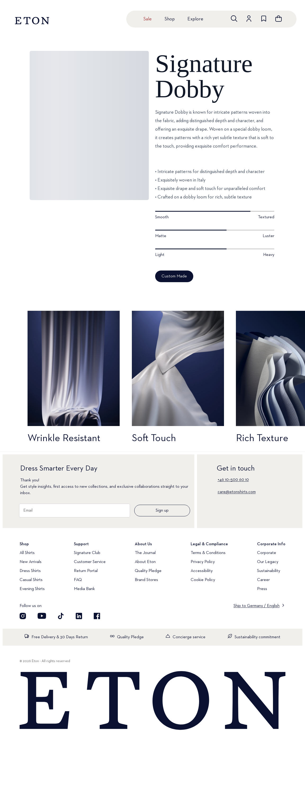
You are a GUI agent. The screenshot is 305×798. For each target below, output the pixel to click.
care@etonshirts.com (237, 492)
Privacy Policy (203, 562)
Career (263, 580)
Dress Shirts (30, 571)
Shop (169, 19)
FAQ (78, 580)
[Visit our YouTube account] (42, 616)
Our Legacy (267, 562)
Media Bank (84, 589)
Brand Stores (146, 580)
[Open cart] (278, 18)
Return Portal (86, 571)
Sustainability (268, 571)
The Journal (145, 553)
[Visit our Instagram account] (23, 616)
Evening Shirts (32, 589)
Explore (195, 19)
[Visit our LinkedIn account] (79, 616)
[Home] (152, 701)
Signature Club (87, 553)
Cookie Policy (203, 580)
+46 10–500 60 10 (233, 480)
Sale (147, 19)
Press (262, 589)
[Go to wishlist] (264, 18)
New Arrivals (31, 562)
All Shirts (27, 553)
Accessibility (202, 571)
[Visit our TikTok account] (61, 616)
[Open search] (234, 18)
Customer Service (90, 562)
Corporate (266, 553)
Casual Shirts (31, 580)
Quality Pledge (148, 571)
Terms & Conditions (208, 553)
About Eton (145, 562)
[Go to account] (249, 18)
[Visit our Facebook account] (97, 616)
